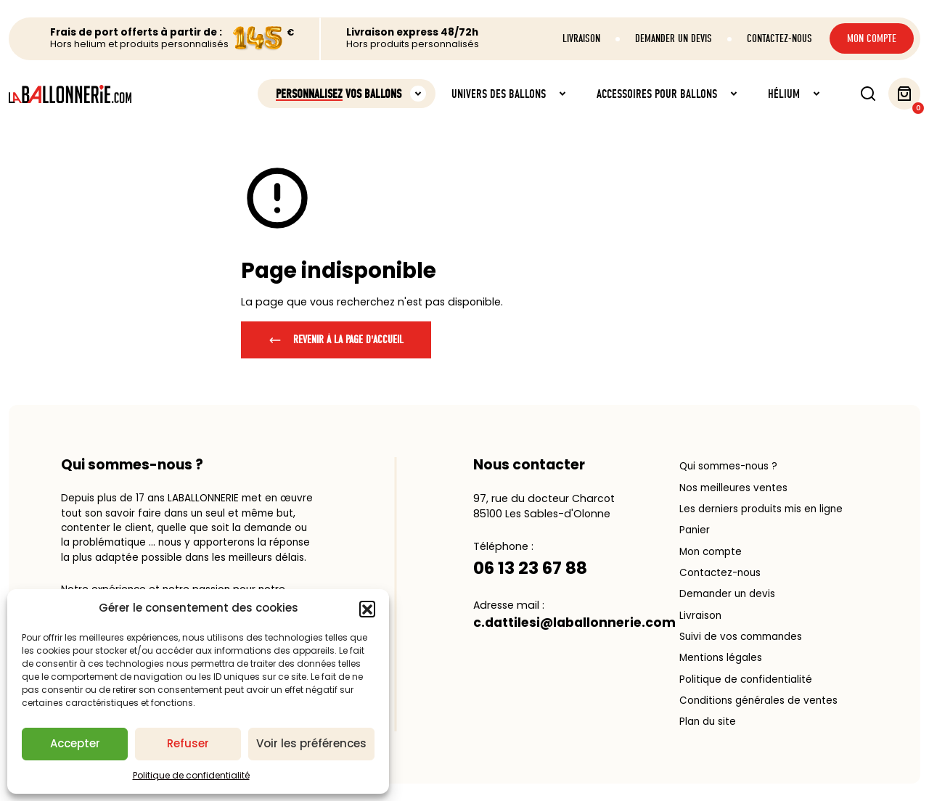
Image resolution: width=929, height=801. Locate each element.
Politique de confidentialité (191, 775)
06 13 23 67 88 (530, 568)
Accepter (75, 743)
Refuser (188, 743)
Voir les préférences (311, 743)
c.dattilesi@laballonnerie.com (574, 622)
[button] (367, 608)
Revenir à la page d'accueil (336, 340)
